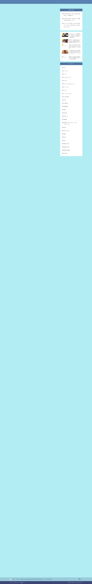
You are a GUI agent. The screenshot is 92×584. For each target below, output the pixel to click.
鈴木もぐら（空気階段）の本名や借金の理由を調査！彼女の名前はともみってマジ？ (35, 490)
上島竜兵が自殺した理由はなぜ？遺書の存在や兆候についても (72, 19)
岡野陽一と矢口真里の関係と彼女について (28, 82)
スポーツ (66, 80)
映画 (65, 109)
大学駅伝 (66, 103)
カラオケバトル (67, 77)
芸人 (65, 140)
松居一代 (66, 116)
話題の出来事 (67, 150)
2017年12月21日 (33, 426)
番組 (65, 134)
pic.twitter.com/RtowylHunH (26, 422)
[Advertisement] (33, 138)
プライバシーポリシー (50, 5)
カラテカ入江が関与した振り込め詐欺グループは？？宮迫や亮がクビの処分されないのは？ (72, 25)
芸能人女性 (66, 143)
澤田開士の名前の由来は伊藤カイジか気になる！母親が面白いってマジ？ (32, 497)
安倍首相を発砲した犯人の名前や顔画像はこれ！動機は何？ (72, 14)
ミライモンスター (68, 93)
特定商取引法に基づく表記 (33, 5)
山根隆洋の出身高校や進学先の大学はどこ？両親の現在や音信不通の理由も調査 (33, 492)
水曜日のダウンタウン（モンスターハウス (70, 123)
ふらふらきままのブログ (46, 2)
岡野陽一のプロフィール (24, 78)
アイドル (66, 70)
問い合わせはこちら (60, 5)
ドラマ (65, 90)
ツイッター (66, 87)
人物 (65, 100)
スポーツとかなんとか (69, 83)
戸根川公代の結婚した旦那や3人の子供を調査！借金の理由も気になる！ (32, 484)
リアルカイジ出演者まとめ (26, 86)
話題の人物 (66, 146)
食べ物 (65, 153)
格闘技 (65, 119)
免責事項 (42, 5)
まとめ (19, 84)
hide (38, 74)
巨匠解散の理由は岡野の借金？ (25, 80)
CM (64, 67)
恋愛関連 (66, 106)
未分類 (13, 11)
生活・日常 (66, 130)
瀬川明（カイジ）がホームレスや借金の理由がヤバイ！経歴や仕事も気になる (33, 476)
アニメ (65, 74)
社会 (65, 137)
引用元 (34, 183)
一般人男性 (66, 96)
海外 (65, 127)
